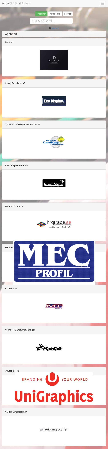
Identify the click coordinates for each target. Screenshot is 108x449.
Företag (67, 14)
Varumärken (55, 14)
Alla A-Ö (55, 28)
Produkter (41, 14)
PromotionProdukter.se (16, 3)
